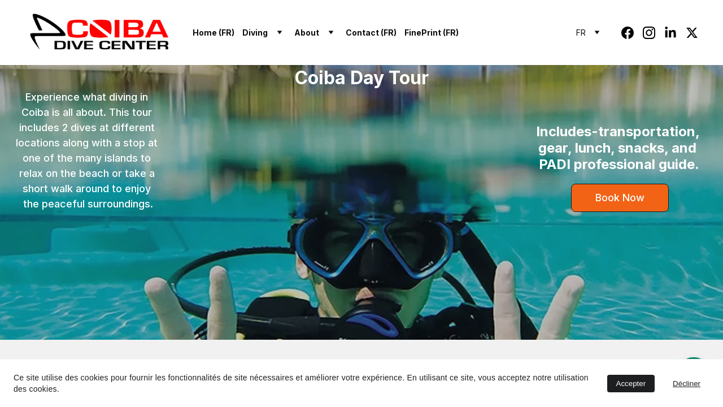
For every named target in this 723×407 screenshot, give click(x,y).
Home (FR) (213, 32)
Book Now (619, 198)
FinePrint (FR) (431, 32)
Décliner (686, 383)
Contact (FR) (371, 32)
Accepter (631, 383)
